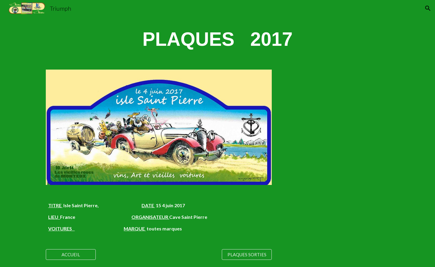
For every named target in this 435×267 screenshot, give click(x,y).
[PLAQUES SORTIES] (246, 254)
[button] (428, 8)
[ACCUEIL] (70, 254)
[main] (217, 39)
